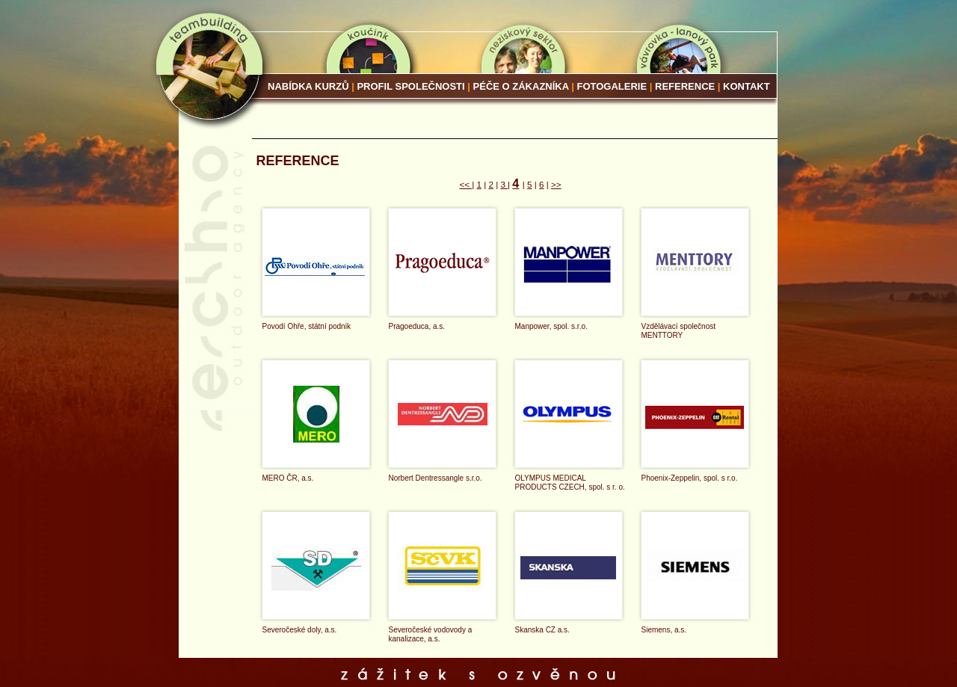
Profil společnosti (410, 86)
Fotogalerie (612, 86)
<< (465, 184)
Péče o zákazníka (521, 86)
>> (556, 184)
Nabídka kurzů (308, 86)
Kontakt (746, 86)
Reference (686, 86)
